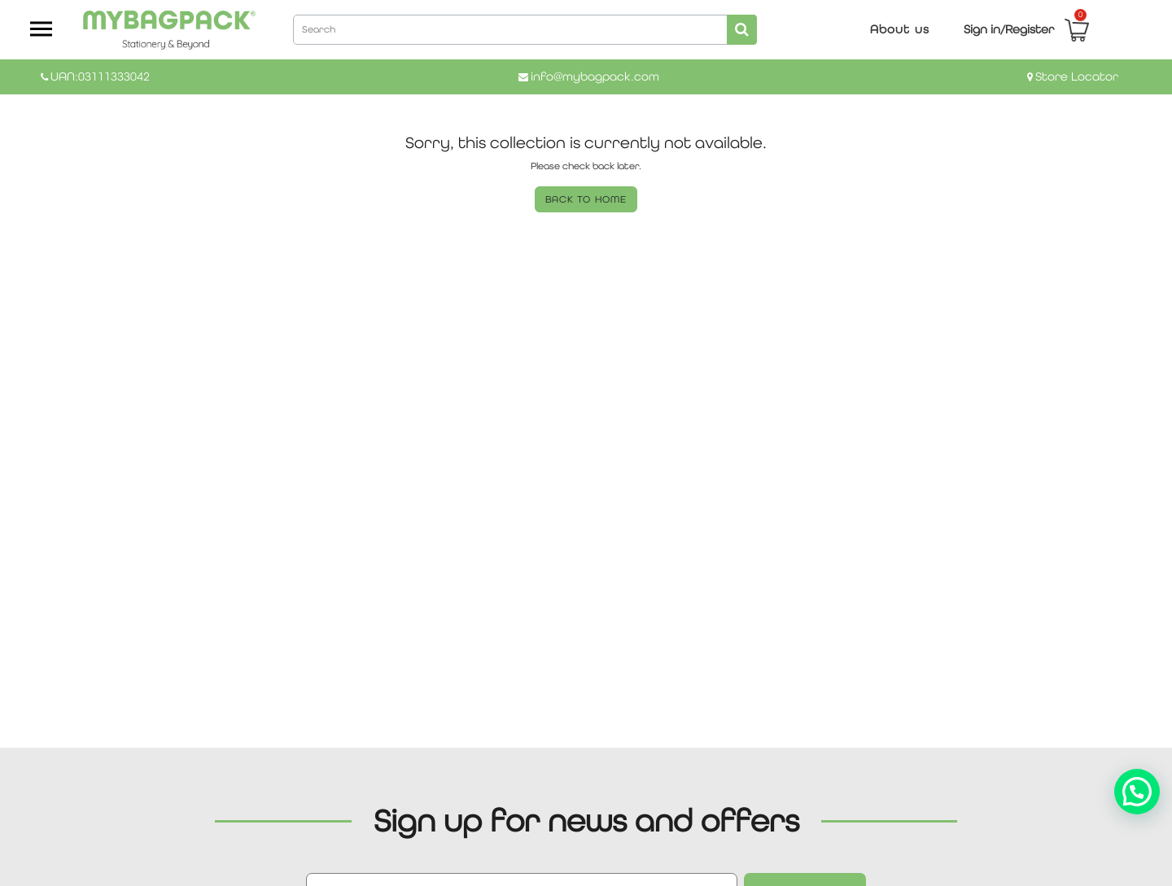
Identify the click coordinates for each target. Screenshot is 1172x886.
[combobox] (525, 28)
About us (899, 29)
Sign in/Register (1009, 29)
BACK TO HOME (586, 199)
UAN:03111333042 (100, 76)
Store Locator (1076, 76)
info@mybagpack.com (595, 76)
